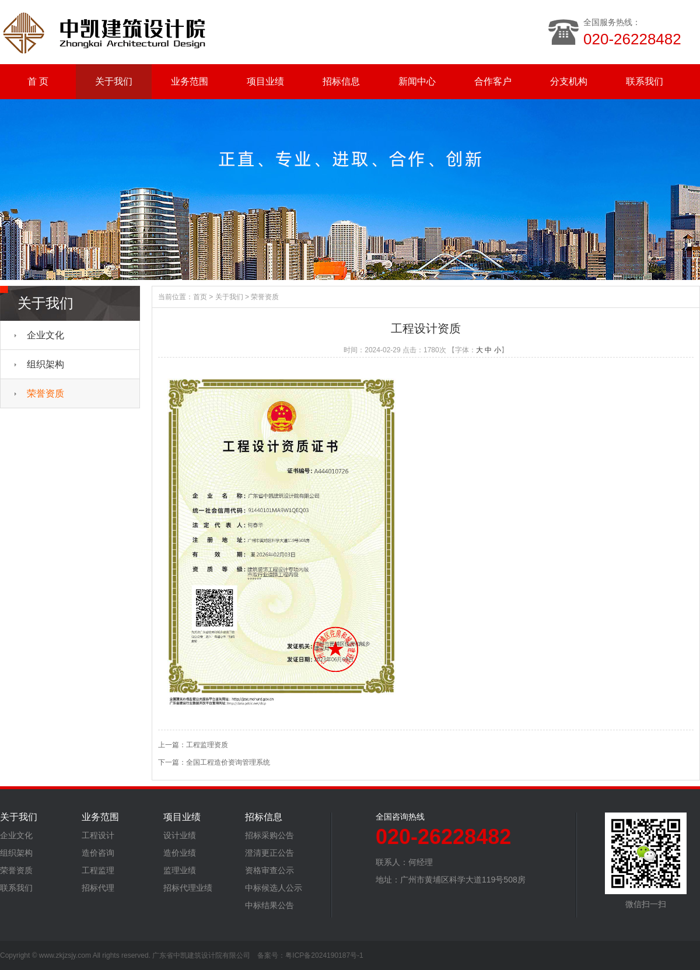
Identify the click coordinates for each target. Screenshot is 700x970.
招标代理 (98, 888)
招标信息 (341, 81)
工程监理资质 (207, 745)
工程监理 (98, 870)
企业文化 (45, 335)
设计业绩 (179, 835)
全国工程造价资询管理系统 (228, 762)
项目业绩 (265, 81)
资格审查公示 (269, 870)
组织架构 (45, 364)
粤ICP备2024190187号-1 (324, 955)
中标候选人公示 (273, 888)
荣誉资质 (45, 393)
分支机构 (568, 81)
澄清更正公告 (269, 853)
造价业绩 (179, 853)
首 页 (37, 81)
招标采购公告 (269, 835)
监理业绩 (179, 870)
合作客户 (493, 81)
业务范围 (189, 81)
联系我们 (644, 81)
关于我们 (113, 81)
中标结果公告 (269, 905)
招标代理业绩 (187, 888)
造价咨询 (98, 853)
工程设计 (98, 835)
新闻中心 (417, 81)
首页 (200, 297)
